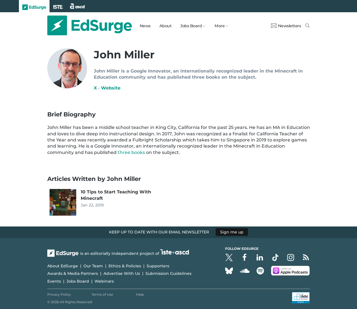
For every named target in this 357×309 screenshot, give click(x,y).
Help (140, 294)
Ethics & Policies (125, 265)
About (165, 25)
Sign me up (231, 232)
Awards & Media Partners (72, 273)
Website (110, 88)
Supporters (158, 265)
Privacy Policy (59, 294)
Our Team (93, 265)
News (145, 25)
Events (54, 281)
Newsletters (286, 25)
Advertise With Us (122, 273)
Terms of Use (102, 294)
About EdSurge (62, 265)
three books (131, 152)
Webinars (104, 281)
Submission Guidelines (168, 273)
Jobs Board (78, 281)
